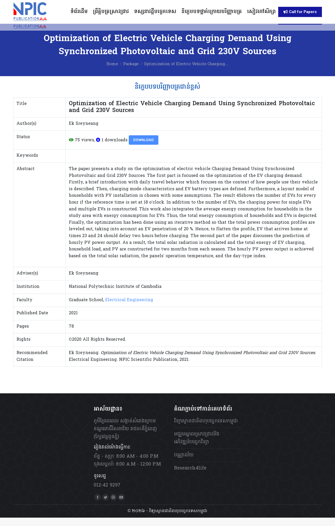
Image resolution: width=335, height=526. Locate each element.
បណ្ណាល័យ (183, 463)
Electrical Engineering (129, 308)
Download (143, 148)
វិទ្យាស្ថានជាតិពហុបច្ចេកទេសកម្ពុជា (206, 429)
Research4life (190, 476)
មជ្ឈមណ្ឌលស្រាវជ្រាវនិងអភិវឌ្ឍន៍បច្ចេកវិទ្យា (196, 446)
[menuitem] (236, 4)
